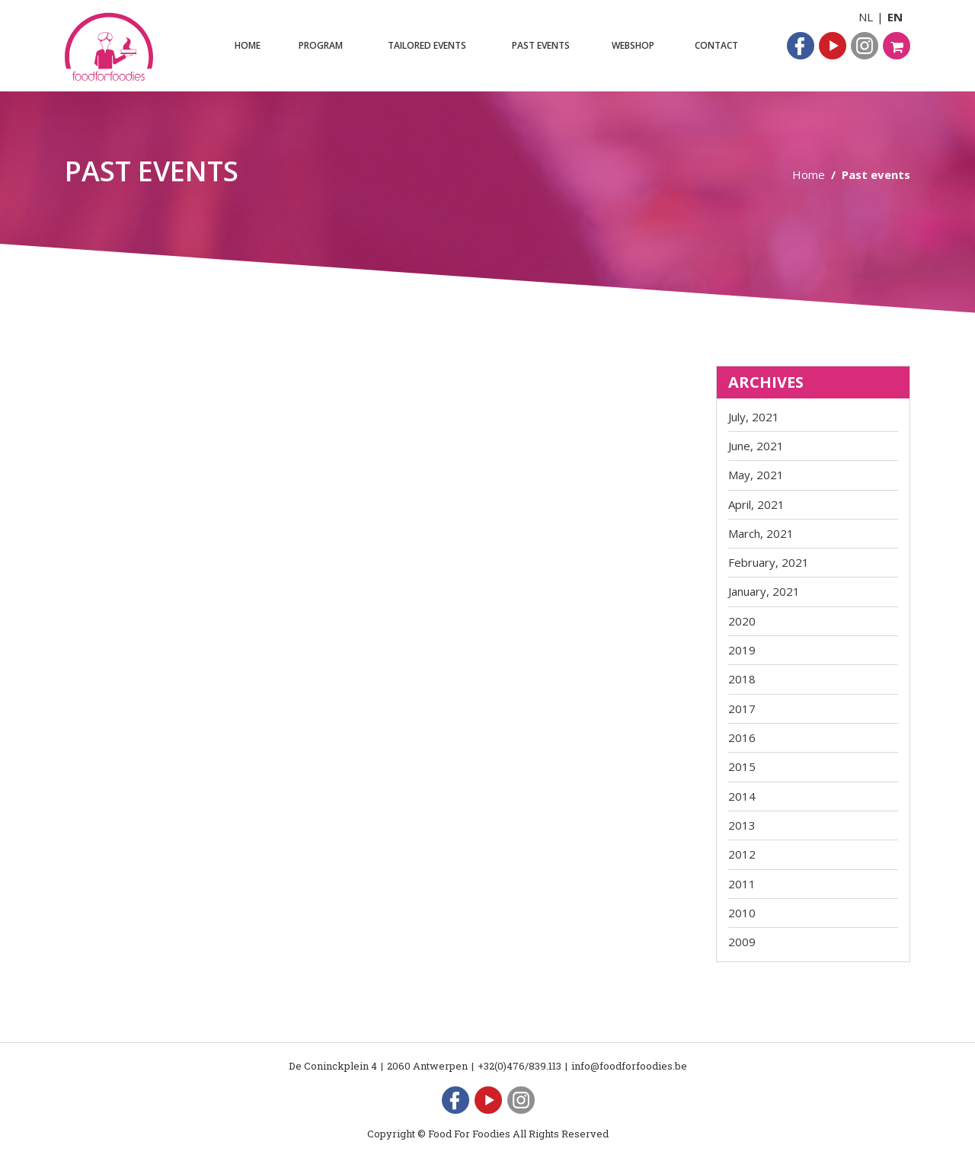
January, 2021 (764, 591)
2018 (742, 678)
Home (248, 45)
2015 (742, 766)
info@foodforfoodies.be (629, 1066)
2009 (742, 941)
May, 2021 (756, 474)
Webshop (633, 45)
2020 (742, 621)
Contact (716, 45)
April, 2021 (756, 504)
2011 (742, 883)
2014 (742, 796)
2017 (742, 708)
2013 (742, 825)
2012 (742, 854)
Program (321, 45)
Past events (541, 45)
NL (865, 16)
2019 (742, 649)
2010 (742, 912)
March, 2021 (761, 533)
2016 (742, 737)
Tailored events (427, 45)
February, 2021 (768, 562)
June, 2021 (756, 445)
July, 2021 (753, 416)
